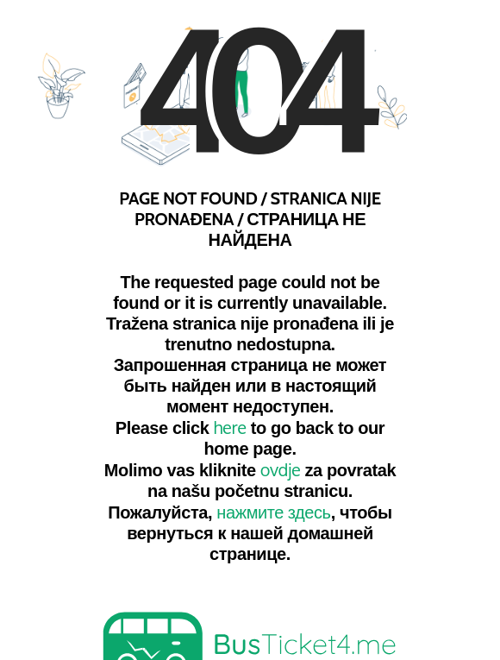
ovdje (280, 468)
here (230, 426)
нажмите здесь (273, 511)
